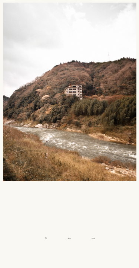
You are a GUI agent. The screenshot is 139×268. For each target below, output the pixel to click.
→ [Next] (93, 237)
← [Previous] (69, 237)
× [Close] (45, 237)
